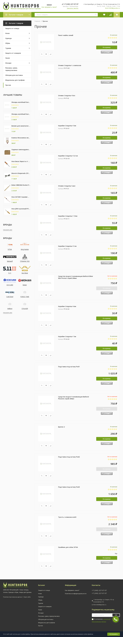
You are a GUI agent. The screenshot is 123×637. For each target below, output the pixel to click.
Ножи (40, 594)
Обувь (40, 600)
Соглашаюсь (114, 634)
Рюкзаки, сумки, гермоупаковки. (49, 616)
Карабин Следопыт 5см (67, 126)
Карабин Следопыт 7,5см (67, 216)
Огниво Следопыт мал (66, 186)
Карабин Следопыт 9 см (67, 246)
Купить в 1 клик (106, 52)
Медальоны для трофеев (46, 623)
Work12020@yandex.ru (112, 8)
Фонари (41, 613)
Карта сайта (27, 597)
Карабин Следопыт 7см (67, 336)
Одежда (41, 597)
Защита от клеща (44, 590)
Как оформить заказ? (49, 7)
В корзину (107, 47)
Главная (37, 21)
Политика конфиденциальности (75, 594)
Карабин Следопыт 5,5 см (68, 156)
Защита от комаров (44, 607)
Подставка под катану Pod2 (69, 457)
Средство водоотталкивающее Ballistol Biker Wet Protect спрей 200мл (75, 277)
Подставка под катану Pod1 (69, 367)
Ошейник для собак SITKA (68, 547)
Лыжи (40, 610)
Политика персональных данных (12, 597)
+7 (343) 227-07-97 (70, 4)
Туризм (40, 603)
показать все (7, 230)
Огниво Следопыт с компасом (69, 65)
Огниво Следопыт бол (66, 96)
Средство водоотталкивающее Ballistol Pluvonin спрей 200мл (73, 398)
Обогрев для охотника (45, 619)
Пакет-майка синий (65, 35)
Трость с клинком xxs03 (67, 517)
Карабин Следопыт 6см (67, 306)
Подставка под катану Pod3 (69, 487)
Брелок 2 (61, 427)
